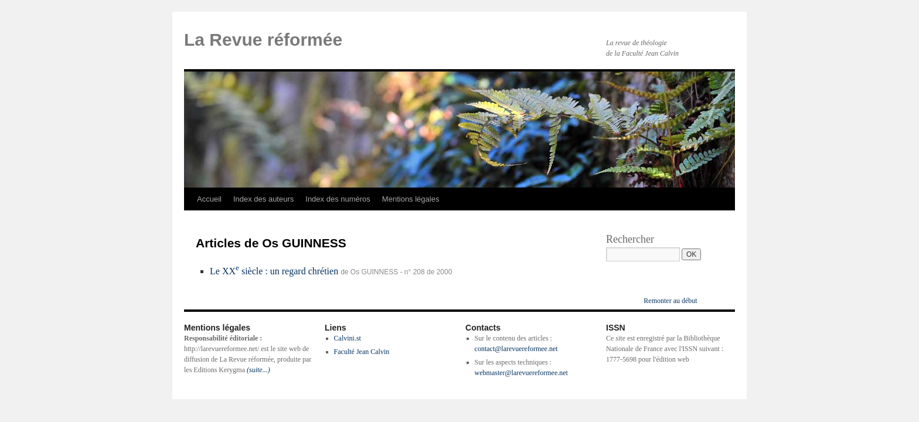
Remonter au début (670, 301)
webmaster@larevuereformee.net (521, 373)
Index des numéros (337, 199)
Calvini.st (347, 338)
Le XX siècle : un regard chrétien (274, 271)
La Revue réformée (263, 39)
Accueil (209, 199)
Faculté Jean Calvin (362, 352)
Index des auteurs (263, 199)
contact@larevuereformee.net (516, 349)
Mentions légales (411, 199)
